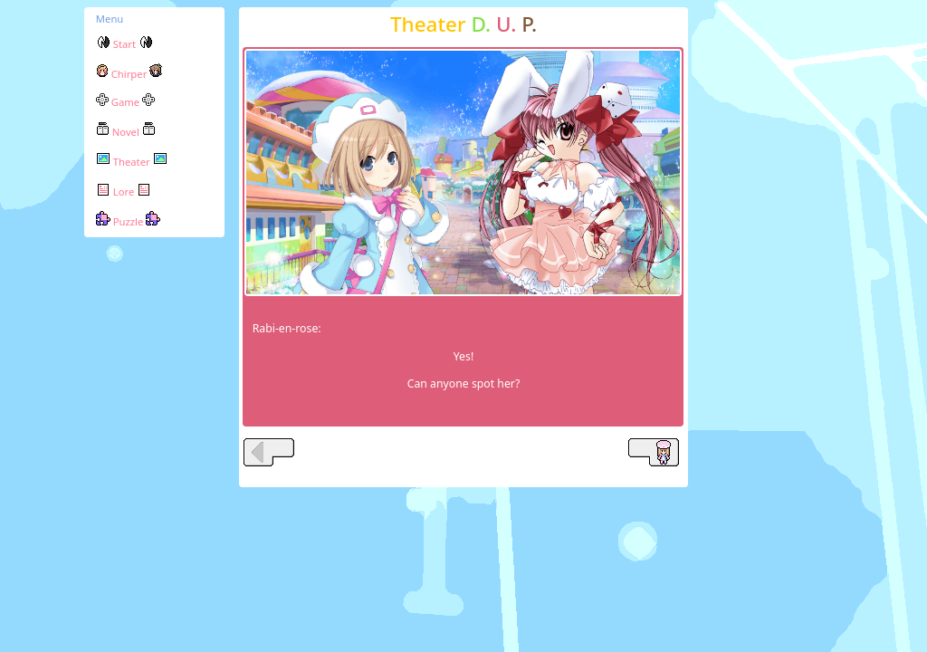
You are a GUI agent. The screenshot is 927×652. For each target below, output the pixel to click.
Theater (131, 161)
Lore (123, 191)
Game (125, 102)
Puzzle (128, 221)
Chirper (129, 74)
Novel (126, 132)
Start (124, 44)
